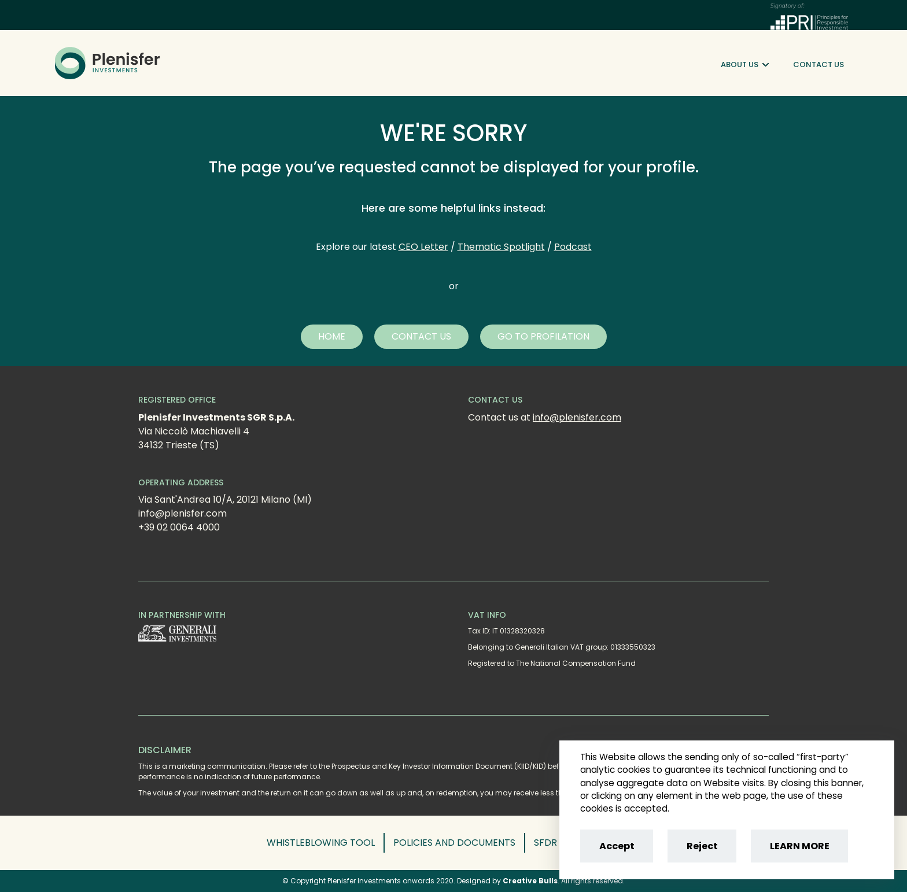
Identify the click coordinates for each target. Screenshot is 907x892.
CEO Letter (423, 246)
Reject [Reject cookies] (702, 846)
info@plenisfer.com (577, 417)
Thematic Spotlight (501, 246)
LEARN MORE (799, 846)
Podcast (573, 246)
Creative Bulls (530, 881)
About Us (745, 65)
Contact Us (818, 64)
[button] (332, 337)
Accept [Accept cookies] (617, 846)
